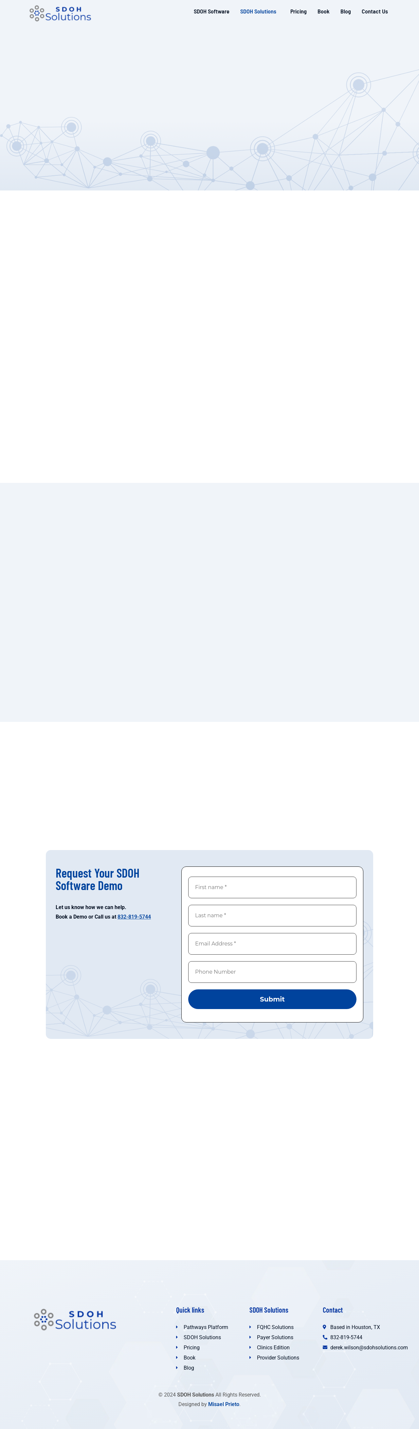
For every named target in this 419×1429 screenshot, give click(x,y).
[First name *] (272, 887)
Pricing (298, 11)
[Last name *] (272, 915)
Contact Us (375, 11)
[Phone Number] (272, 972)
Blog (345, 11)
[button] (259, 11)
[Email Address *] (272, 944)
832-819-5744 (134, 917)
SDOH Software (211, 11)
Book (324, 11)
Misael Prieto (223, 1404)
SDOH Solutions (258, 11)
